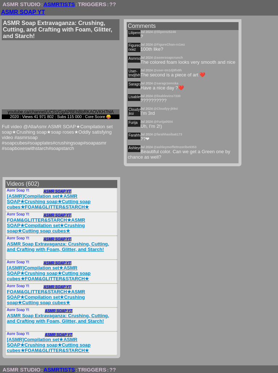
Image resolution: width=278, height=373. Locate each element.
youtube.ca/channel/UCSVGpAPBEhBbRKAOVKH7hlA (61, 111)
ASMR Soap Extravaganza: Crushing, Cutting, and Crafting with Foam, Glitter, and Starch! (58, 246)
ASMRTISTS (59, 4)
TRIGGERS (92, 4)
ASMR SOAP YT (23, 12)
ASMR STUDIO (22, 4)
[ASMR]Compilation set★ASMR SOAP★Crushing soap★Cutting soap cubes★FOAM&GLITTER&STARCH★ (48, 201)
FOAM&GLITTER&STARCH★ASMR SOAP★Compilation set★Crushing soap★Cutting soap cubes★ (46, 225)
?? (112, 4)
